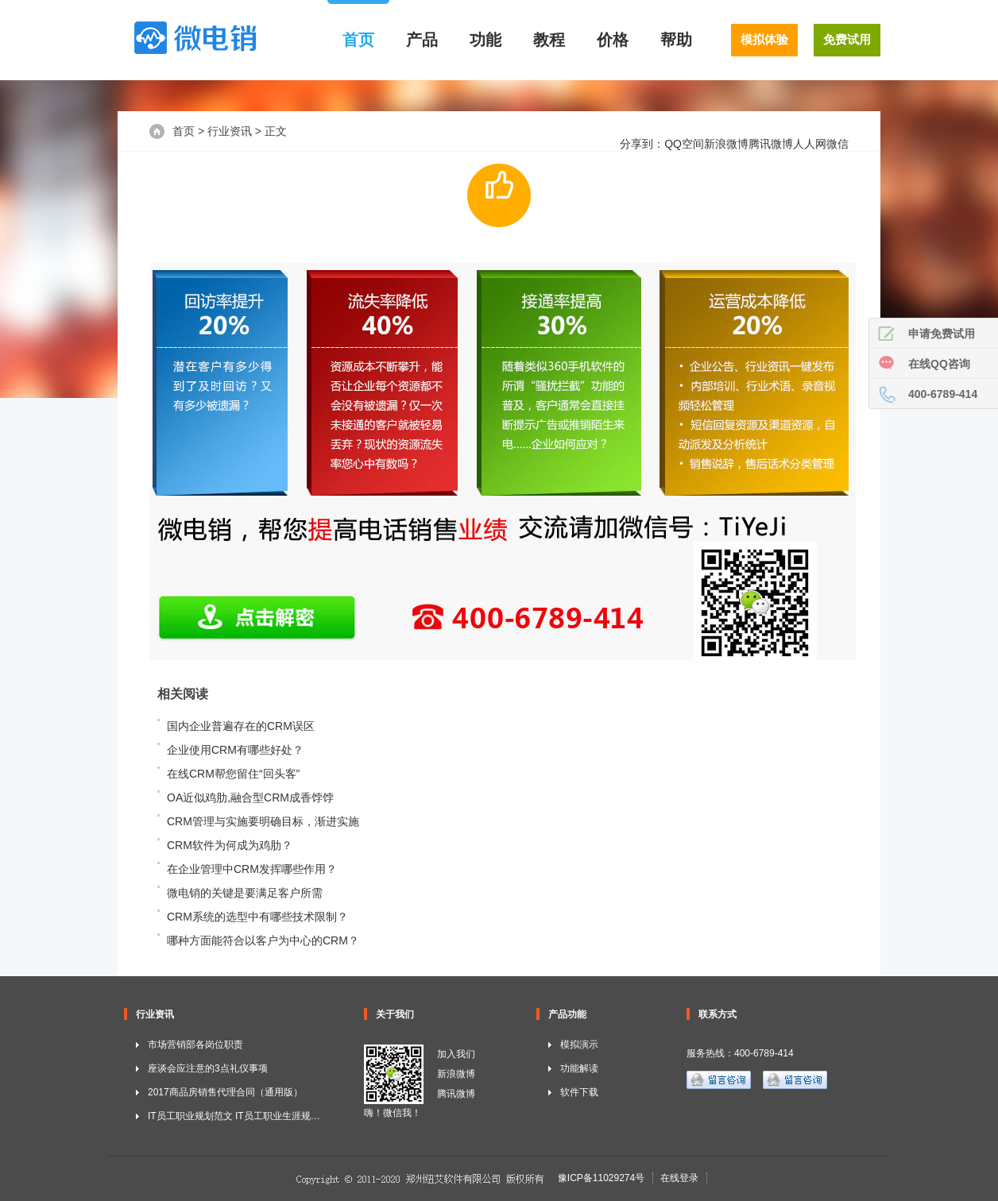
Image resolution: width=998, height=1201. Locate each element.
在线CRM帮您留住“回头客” (233, 773)
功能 (485, 39)
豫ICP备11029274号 (601, 1178)
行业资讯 (229, 131)
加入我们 (456, 1054)
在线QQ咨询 (939, 363)
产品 (422, 39)
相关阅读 (182, 694)
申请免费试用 (941, 333)
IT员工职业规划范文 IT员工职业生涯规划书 (239, 1116)
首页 (358, 39)
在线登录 (679, 1178)
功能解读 (579, 1068)
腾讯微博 (770, 143)
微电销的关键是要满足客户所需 (245, 892)
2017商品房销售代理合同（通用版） (225, 1092)
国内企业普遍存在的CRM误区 (241, 726)
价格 (613, 39)
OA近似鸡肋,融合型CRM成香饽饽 (250, 797)
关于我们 (395, 1014)
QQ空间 (684, 143)
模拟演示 (579, 1044)
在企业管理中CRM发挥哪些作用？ (252, 869)
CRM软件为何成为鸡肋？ (229, 845)
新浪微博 (726, 143)
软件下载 (579, 1092)
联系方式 (717, 1014)
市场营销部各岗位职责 (195, 1044)
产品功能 (567, 1014)
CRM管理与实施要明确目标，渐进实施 (263, 821)
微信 (837, 143)
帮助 (676, 39)
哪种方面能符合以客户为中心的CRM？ (263, 940)
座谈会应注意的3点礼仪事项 (208, 1068)
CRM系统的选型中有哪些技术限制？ (257, 916)
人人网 (809, 143)
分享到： (642, 143)
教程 (549, 39)
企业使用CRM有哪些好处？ (235, 749)
